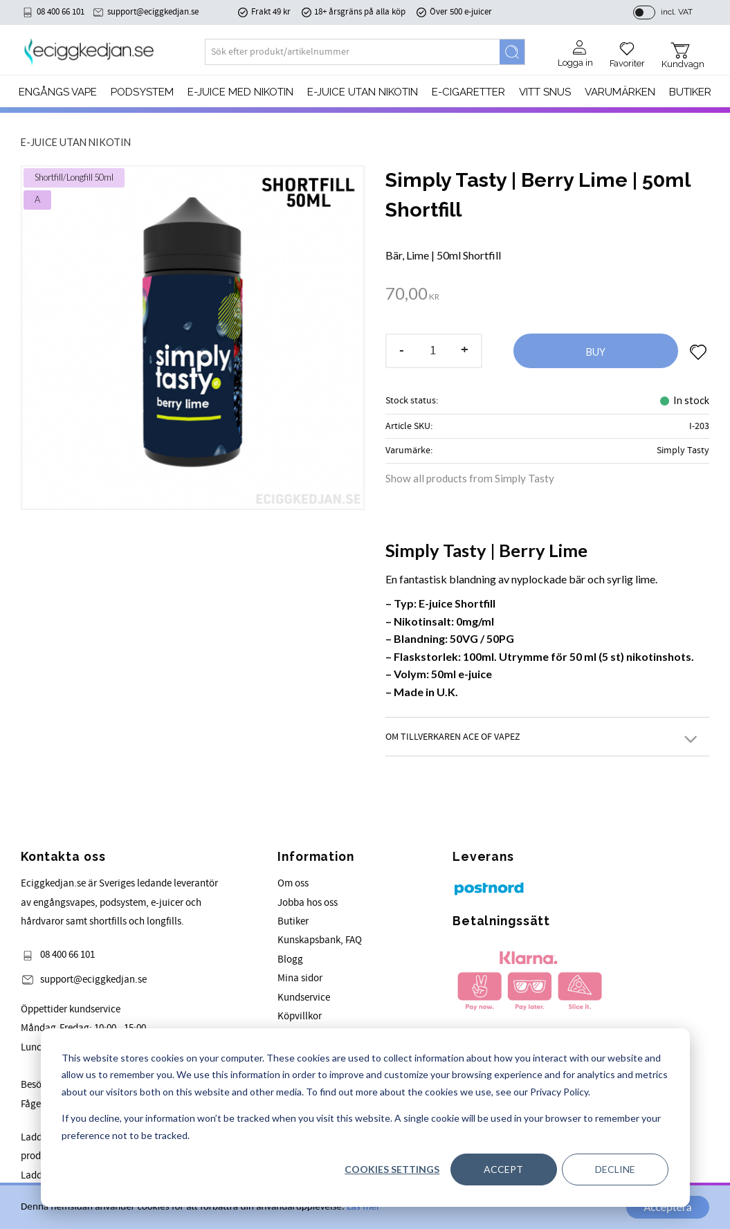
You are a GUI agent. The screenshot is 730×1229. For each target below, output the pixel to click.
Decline (615, 1169)
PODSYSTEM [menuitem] (142, 92)
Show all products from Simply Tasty (469, 478)
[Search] (512, 51)
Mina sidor (299, 978)
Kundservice (303, 997)
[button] (627, 50)
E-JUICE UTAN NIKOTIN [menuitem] (362, 92)
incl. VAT (677, 12)
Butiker (293, 921)
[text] (412, 295)
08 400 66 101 (60, 11)
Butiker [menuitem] (690, 92)
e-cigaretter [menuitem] (468, 92)
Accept (503, 1169)
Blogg (290, 959)
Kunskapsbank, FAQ (319, 940)
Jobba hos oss (307, 902)
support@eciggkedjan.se (153, 11)
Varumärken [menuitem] (620, 92)
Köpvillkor (299, 1016)
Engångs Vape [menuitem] (58, 92)
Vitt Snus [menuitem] (545, 92)
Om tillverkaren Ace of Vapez (452, 736)
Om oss (293, 883)
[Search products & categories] (353, 52)
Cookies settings (392, 1169)
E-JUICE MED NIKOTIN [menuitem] (240, 92)
